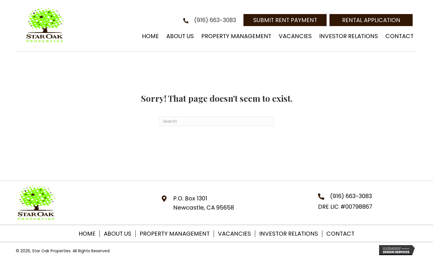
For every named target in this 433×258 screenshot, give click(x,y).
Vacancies (234, 233)
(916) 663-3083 (215, 20)
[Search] (216, 121)
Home (87, 233)
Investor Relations (288, 233)
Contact (340, 233)
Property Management (175, 233)
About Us (117, 233)
